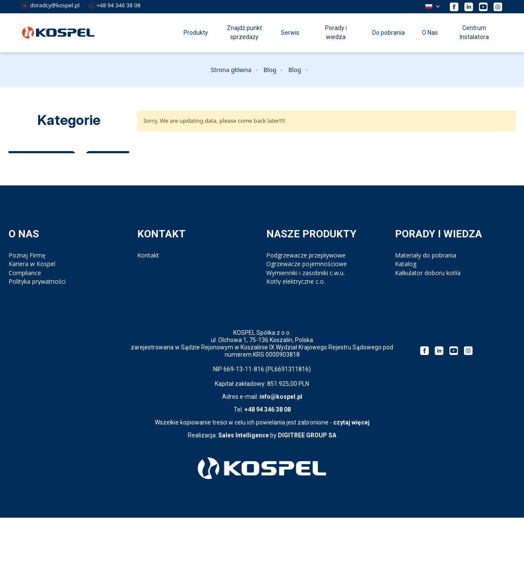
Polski (428, 6)
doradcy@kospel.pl (51, 5)
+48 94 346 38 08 (114, 5)
